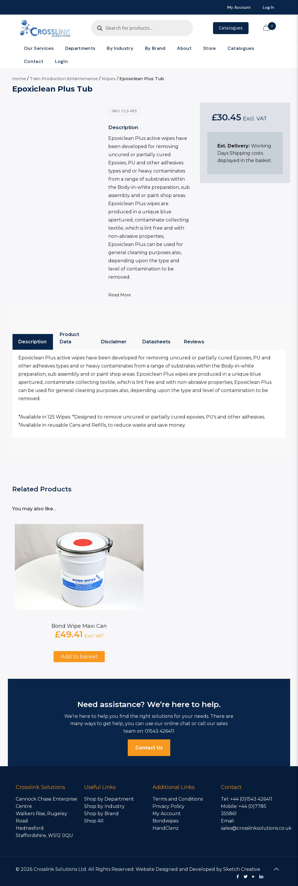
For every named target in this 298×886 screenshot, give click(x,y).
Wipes (109, 78)
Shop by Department (109, 799)
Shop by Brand (101, 813)
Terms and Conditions (177, 799)
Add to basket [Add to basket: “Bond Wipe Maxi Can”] (79, 656)
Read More (119, 295)
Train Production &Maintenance (64, 78)
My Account (166, 813)
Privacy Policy (168, 806)
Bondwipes (165, 821)
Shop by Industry (104, 806)
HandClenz (165, 828)
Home (19, 78)
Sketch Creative (241, 869)
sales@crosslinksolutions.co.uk (256, 828)
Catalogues (231, 28)
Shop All (94, 821)
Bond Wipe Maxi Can (79, 626)
